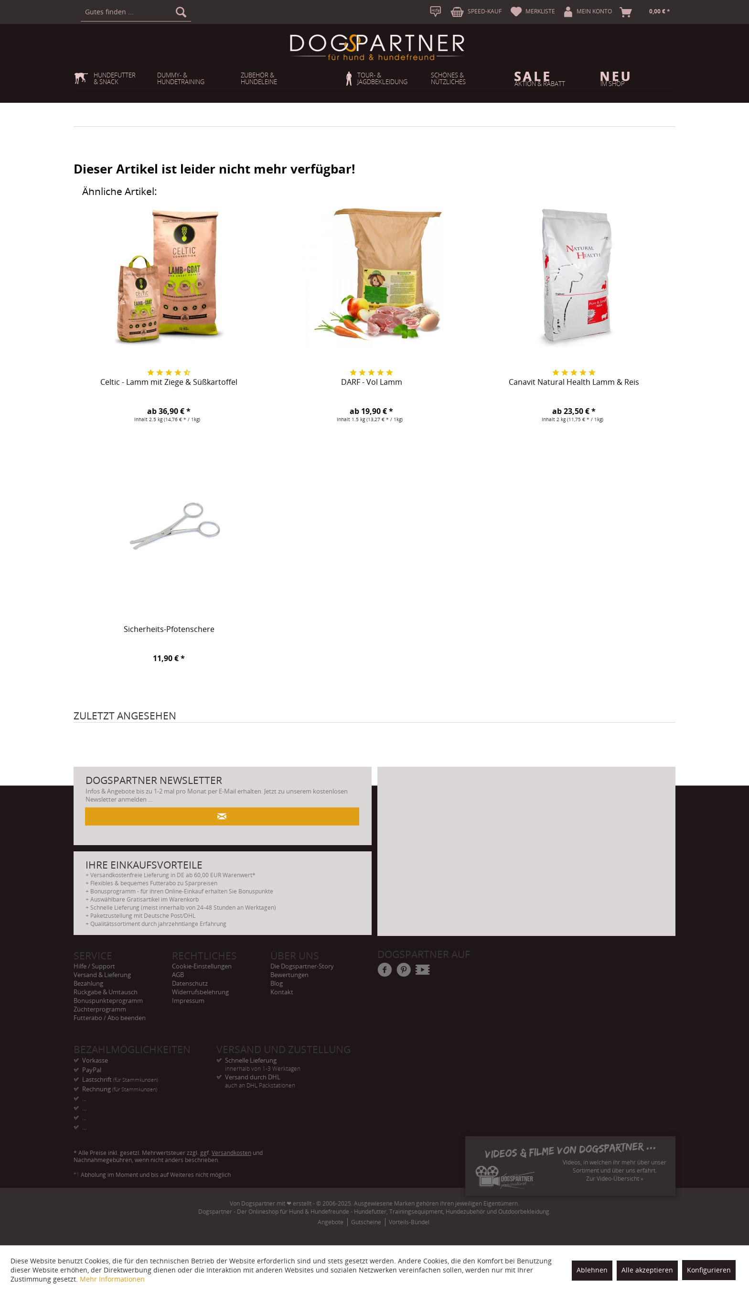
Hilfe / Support (94, 966)
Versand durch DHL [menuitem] (287, 1077)
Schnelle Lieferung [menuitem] (287, 1060)
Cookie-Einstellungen (202, 966)
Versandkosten (231, 1153)
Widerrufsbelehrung (200, 992)
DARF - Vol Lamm (371, 382)
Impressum (188, 1000)
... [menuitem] (84, 1098)
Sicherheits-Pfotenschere (169, 629)
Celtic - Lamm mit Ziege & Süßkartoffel (168, 382)
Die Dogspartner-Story (302, 966)
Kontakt (281, 992)
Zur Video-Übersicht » (614, 1178)
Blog (276, 983)
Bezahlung (88, 983)
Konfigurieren (709, 1269)
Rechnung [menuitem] (119, 1089)
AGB (178, 974)
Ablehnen (592, 1269)
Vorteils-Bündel (409, 1222)
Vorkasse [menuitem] (95, 1060)
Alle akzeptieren (647, 1269)
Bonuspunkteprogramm (108, 1000)
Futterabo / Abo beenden (110, 1017)
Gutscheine (366, 1222)
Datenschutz (190, 983)
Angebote (330, 1222)
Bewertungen (289, 974)
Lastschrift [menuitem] (120, 1079)
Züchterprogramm (100, 1009)
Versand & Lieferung (102, 974)
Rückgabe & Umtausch (106, 992)
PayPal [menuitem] (91, 1070)
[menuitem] (136, 12)
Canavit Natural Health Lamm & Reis (574, 382)
